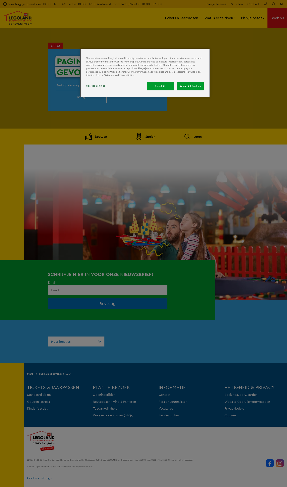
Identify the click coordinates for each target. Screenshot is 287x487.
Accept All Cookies (190, 86)
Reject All (160, 86)
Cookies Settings (95, 85)
